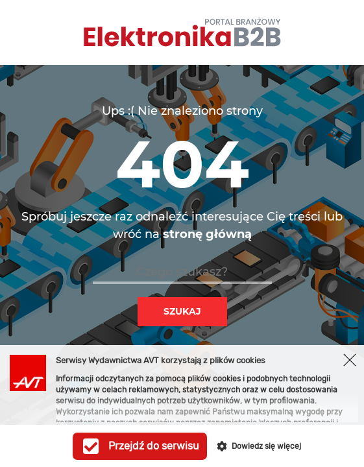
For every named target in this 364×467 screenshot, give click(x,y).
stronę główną (207, 234)
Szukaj (182, 311)
